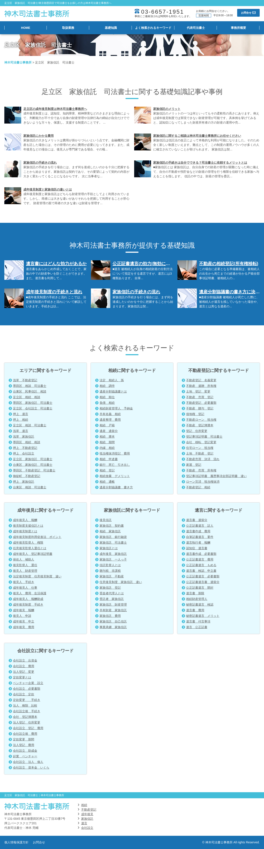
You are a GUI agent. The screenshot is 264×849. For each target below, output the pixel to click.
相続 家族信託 (110, 531)
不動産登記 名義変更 (201, 380)
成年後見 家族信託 (113, 554)
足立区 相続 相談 (26, 397)
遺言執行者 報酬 (198, 542)
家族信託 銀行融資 (113, 537)
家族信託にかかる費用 (38, 135)
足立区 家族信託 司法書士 (32, 459)
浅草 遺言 (20, 431)
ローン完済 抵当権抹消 (202, 481)
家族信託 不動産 (112, 576)
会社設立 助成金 (25, 750)
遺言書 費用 (195, 610)
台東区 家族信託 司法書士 (32, 464)
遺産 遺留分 (109, 431)
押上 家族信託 (23, 481)
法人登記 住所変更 (26, 722)
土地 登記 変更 (198, 391)
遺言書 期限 (195, 593)
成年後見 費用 (23, 627)
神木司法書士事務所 (18, 62)
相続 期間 (107, 442)
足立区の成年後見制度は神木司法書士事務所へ (55, 109)
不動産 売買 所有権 (201, 470)
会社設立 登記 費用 (28, 728)
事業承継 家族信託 (113, 627)
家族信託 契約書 (112, 525)
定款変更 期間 (23, 739)
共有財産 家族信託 (113, 610)
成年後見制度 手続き (28, 604)
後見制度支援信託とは (28, 525)
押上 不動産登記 (25, 448)
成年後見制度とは (25, 531)
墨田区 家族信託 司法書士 (32, 402)
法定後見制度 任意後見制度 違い (37, 576)
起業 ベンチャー (25, 756)
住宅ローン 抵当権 (199, 448)
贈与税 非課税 (110, 570)
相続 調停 (107, 386)
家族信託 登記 (110, 587)
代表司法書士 (196, 27)
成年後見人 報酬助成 (28, 599)
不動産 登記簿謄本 (199, 425)
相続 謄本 (107, 436)
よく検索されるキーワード (153, 27)
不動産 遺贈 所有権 (201, 386)
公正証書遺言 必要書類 (202, 576)
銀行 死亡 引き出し (115, 464)
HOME (25, 27)
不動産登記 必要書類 (201, 402)
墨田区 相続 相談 (26, 442)
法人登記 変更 (23, 671)
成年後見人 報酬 (25, 520)
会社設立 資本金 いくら (31, 767)
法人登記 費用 (23, 745)
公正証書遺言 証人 (199, 525)
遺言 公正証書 (196, 627)
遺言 (84, 823)
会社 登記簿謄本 (25, 717)
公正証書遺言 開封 (199, 587)
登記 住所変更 (196, 431)
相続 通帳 (107, 481)
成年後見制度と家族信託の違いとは (47, 189)
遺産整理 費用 (110, 419)
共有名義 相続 (110, 414)
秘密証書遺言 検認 (199, 604)
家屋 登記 (193, 464)
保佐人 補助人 (23, 559)
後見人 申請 (22, 616)
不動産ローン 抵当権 (201, 419)
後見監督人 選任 (25, 565)
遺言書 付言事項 (198, 621)
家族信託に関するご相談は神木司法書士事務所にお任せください (197, 135)
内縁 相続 (107, 448)
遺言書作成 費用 (198, 531)
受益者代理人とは (112, 593)
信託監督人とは (110, 565)
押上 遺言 (20, 414)
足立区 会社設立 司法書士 (32, 408)
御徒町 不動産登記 (26, 476)
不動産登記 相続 (198, 487)
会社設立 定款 (23, 694)
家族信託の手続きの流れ (40, 162)
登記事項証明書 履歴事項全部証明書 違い (216, 476)
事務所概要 (238, 27)
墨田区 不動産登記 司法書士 (34, 470)
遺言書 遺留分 (196, 520)
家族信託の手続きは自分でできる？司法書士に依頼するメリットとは (200, 162)
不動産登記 (88, 809)
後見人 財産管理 (25, 570)
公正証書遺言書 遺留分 (202, 582)
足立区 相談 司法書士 (29, 425)
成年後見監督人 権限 (28, 542)
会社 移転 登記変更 (201, 442)
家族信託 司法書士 (113, 542)
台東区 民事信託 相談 (29, 391)
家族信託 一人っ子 (113, 559)
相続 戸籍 (107, 425)
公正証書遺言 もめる (201, 565)
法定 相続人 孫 (112, 380)
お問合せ (39, 842)
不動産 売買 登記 (199, 397)
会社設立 (87, 827)
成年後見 (87, 814)
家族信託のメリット (166, 109)
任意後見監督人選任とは (29, 548)
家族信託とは (109, 548)
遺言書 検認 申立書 (201, 570)
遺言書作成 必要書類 (201, 554)
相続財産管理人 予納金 (116, 408)
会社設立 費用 (23, 666)
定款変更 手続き (26, 700)
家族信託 (87, 818)
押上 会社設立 (23, 453)
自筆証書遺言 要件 (199, 537)
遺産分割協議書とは (113, 391)
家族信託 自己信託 (113, 621)
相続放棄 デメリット (115, 476)
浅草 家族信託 (23, 436)
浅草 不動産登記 (25, 380)
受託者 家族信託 (112, 599)
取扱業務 (68, 27)
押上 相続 (20, 419)
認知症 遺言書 (196, 548)
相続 (84, 805)
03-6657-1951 (162, 12)
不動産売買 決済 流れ (202, 459)
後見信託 (106, 520)
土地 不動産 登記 (199, 453)
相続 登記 (107, 470)
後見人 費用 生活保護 (29, 593)
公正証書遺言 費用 (199, 559)
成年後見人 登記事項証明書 (32, 554)
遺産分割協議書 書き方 (116, 487)
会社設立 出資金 (25, 660)
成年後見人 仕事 (25, 587)
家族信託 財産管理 (113, 604)
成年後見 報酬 (23, 610)
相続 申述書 (109, 459)
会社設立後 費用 (25, 733)
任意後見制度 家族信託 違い (121, 582)
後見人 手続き (23, 582)
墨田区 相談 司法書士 (29, 386)
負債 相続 (107, 402)
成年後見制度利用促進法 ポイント (37, 537)
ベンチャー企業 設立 (28, 683)
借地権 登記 (195, 414)
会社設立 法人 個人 (28, 762)
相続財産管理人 (196, 599)
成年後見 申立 (23, 621)
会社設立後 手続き (26, 711)
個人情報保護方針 (16, 842)
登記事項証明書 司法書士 (204, 436)
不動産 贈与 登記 (199, 408)
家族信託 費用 (110, 616)
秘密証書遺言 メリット (202, 616)
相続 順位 (107, 397)
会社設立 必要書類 (26, 688)
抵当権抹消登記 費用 (115, 453)
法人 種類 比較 (25, 705)
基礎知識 (111, 27)
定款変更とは (22, 677)
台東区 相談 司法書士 (29, 487)
